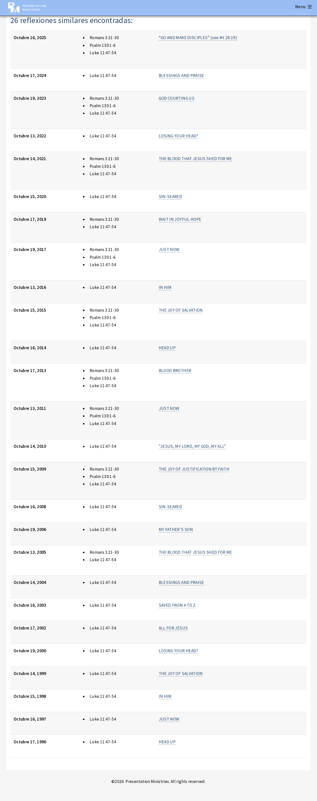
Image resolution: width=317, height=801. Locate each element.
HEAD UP (167, 347)
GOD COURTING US (176, 98)
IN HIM (165, 287)
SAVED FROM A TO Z (177, 605)
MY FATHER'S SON (176, 529)
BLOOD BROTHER (175, 370)
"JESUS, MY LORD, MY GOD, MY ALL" (192, 446)
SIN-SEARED (170, 196)
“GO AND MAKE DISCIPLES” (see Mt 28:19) (198, 37)
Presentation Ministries (34, 7)
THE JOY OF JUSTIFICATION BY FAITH (194, 469)
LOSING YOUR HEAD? (178, 136)
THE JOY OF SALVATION (181, 310)
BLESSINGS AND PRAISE (181, 75)
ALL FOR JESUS (173, 628)
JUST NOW (169, 249)
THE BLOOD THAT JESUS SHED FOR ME (195, 158)
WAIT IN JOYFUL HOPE (180, 219)
